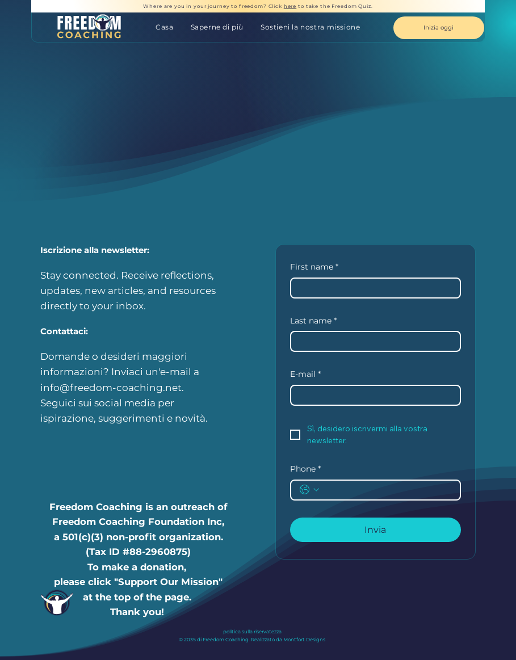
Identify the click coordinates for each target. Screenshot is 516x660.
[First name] (372, 288)
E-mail (305, 374)
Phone (305, 469)
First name (314, 267)
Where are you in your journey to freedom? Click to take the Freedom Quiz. (257, 6)
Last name (313, 321)
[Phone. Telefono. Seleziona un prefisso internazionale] (309, 490)
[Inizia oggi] (438, 27)
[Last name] (372, 341)
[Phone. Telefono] (387, 490)
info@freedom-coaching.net (111, 387)
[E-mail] (372, 395)
